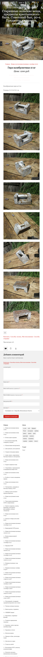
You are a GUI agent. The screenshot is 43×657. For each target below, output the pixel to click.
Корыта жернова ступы (11, 464)
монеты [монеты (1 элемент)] (25, 438)
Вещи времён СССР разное (12, 528)
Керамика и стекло (10, 630)
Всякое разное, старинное (12, 609)
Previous (1, 43)
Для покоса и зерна (10, 641)
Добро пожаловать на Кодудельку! (21, 7)
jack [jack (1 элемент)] (29, 428)
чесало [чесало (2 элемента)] (36, 441)
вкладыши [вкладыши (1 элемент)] (30, 430)
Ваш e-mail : (11, 388)
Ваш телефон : (13, 394)
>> (5, 333)
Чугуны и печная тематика (12, 606)
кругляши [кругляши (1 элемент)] (25, 436)
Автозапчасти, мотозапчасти (12, 448)
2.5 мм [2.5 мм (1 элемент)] (24, 428)
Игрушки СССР (9, 545)
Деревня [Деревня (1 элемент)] (34, 428)
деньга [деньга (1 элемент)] (24, 433)
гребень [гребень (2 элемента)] (36, 430)
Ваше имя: (6, 381)
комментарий (7, 367)
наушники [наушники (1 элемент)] (31, 438)
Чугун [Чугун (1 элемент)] (24, 430)
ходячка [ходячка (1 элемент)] (31, 441)
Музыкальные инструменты (12, 445)
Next (42, 43)
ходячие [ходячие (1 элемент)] (25, 441)
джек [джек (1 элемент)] (34, 433)
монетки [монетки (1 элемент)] (32, 436)
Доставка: (6, 407)
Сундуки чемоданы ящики (12, 452)
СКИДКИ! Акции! (9, 612)
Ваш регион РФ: (7, 401)
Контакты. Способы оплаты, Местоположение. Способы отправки (21, 77)
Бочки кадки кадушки (11, 437)
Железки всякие (9, 633)
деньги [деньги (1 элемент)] (29, 433)
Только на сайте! (9, 644)
